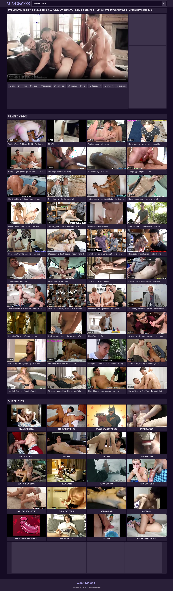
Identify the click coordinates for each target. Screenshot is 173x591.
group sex (60, 86)
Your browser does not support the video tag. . (67, 48)
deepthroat (96, 86)
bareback (47, 86)
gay (13, 86)
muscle (74, 86)
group (34, 86)
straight (122, 86)
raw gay (110, 86)
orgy (84, 86)
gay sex (23, 86)
